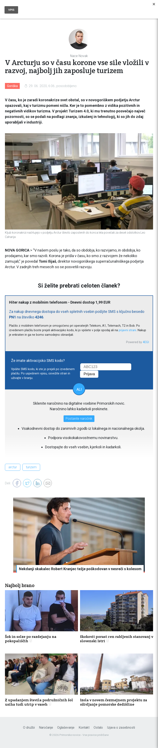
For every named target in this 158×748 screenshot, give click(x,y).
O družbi (29, 727)
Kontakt (84, 727)
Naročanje (46, 727)
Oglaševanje (65, 727)
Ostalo (98, 727)
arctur (12, 467)
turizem (31, 467)
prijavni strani (127, 330)
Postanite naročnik (79, 419)
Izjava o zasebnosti (121, 727)
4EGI (146, 342)
